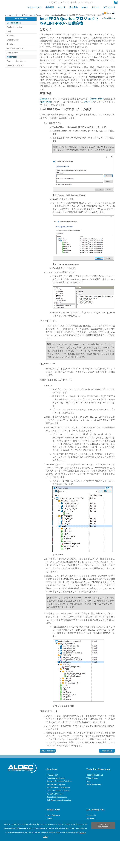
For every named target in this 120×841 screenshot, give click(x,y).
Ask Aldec (90, 818)
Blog (88, 781)
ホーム (8, 15)
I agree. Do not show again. (103, 826)
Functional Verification (55, 778)
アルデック (89, 102)
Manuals (10, 36)
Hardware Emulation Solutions (59, 781)
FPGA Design (52, 775)
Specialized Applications (56, 797)
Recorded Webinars (15, 65)
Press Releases (53, 815)
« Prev (105, 18)
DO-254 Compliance (55, 794)
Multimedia (12, 57)
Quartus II (44, 99)
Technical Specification (16, 48)
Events (49, 818)
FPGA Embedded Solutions (57, 791)
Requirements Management (58, 787)
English (52, 2)
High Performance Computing (58, 800)
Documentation (14, 23)
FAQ (9, 31)
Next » (112, 18)
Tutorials (10, 44)
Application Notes (14, 27)
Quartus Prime (97, 99)
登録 (74, 2)
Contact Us (91, 815)
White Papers (12, 40)
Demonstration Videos (16, 61)
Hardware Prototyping (55, 784)
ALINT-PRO (45, 102)
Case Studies (12, 53)
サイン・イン (64, 2)
